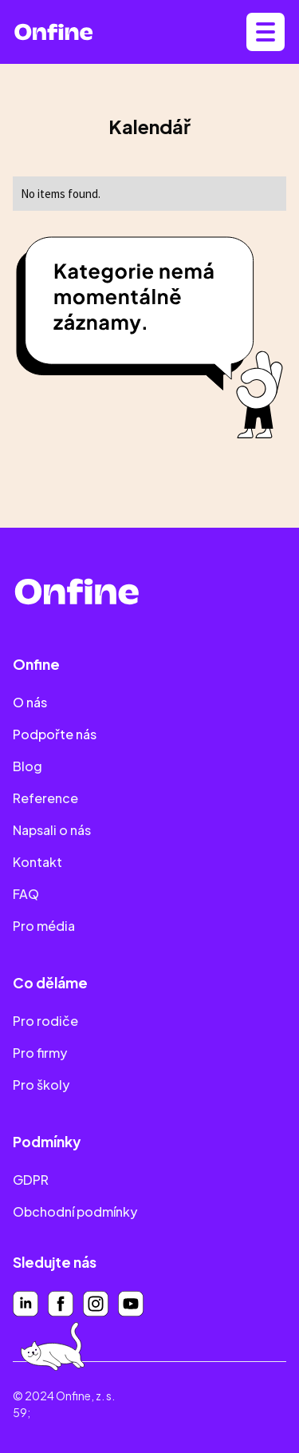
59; (21, 1412)
